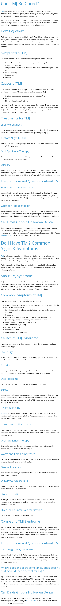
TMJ (2, 11)
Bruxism (4, 413)
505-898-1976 (6, 235)
